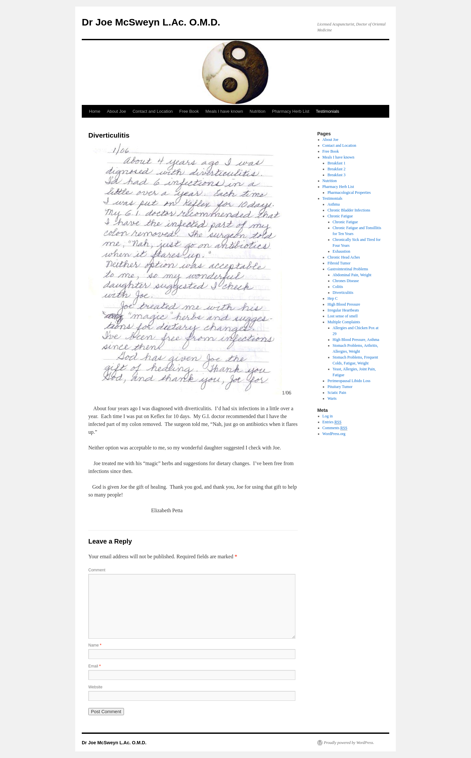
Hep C (332, 298)
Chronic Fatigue (340, 216)
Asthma (333, 204)
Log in (328, 416)
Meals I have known (224, 111)
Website (95, 687)
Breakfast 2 (336, 169)
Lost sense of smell (342, 316)
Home (94, 111)
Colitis (338, 286)
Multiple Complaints (343, 322)
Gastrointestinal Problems (347, 269)
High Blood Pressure (343, 304)
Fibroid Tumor (338, 263)
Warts (332, 398)
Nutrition (257, 111)
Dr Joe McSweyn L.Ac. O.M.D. (151, 22)
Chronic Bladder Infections (348, 210)
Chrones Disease (346, 280)
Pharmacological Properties (349, 192)
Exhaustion (341, 251)
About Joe (116, 111)
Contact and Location (152, 111)
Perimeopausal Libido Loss (348, 381)
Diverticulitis (343, 292)
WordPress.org (334, 433)
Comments (335, 428)
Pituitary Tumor (339, 386)
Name (94, 645)
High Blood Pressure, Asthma (356, 339)
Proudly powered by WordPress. (349, 742)
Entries (332, 422)
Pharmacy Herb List (290, 111)
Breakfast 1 (336, 163)
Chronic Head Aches (343, 257)
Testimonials (328, 111)
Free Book (189, 111)
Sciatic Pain (336, 392)
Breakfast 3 (336, 175)
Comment (96, 570)
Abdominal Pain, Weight (352, 275)
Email (94, 666)
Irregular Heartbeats (343, 310)
